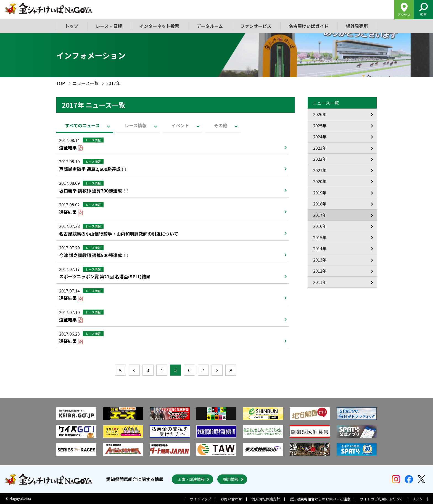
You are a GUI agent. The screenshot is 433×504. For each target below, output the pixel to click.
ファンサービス (255, 26)
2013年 (319, 260)
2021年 (319, 170)
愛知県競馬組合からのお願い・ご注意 (319, 499)
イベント (180, 125)
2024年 (319, 136)
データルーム (210, 26)
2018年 (319, 204)
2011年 (319, 282)
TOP (60, 83)
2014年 (319, 248)
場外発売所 (357, 26)
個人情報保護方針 (265, 499)
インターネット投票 (159, 26)
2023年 (319, 148)
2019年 (319, 193)
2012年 (319, 271)
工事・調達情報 (191, 479)
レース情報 (135, 125)
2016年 (319, 226)
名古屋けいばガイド (308, 26)
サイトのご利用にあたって (381, 499)
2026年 (319, 114)
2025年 (319, 125)
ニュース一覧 (85, 83)
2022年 (319, 159)
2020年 (319, 181)
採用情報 (231, 479)
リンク (417, 499)
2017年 (319, 215)
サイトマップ (200, 499)
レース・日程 (109, 26)
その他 (220, 125)
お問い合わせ (231, 499)
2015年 (319, 237)
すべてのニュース (82, 125)
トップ (71, 26)
